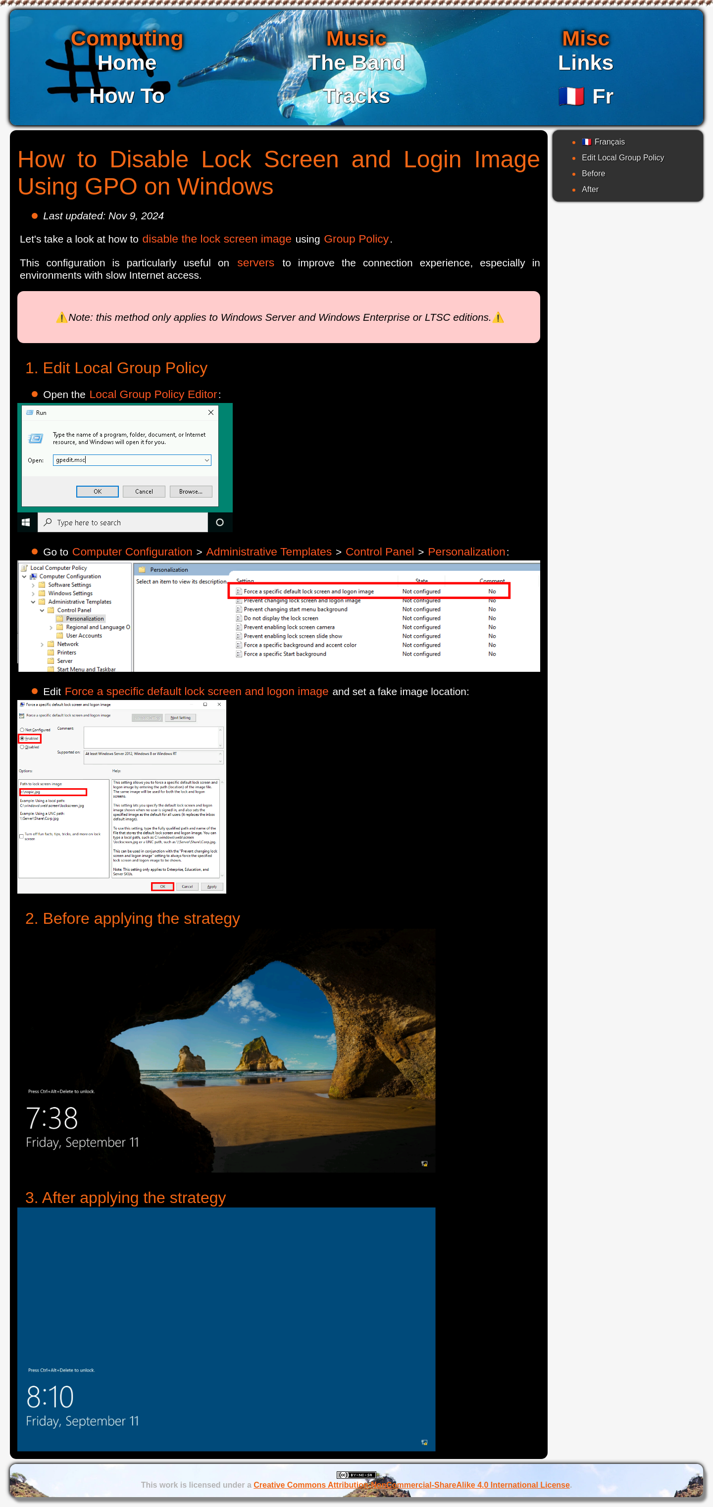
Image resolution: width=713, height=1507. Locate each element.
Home (127, 62)
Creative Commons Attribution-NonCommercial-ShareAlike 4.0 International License (412, 1485)
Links (586, 62)
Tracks (356, 95)
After (590, 189)
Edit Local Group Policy (623, 157)
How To (127, 95)
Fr (585, 96)
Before (593, 173)
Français (603, 142)
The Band (357, 62)
